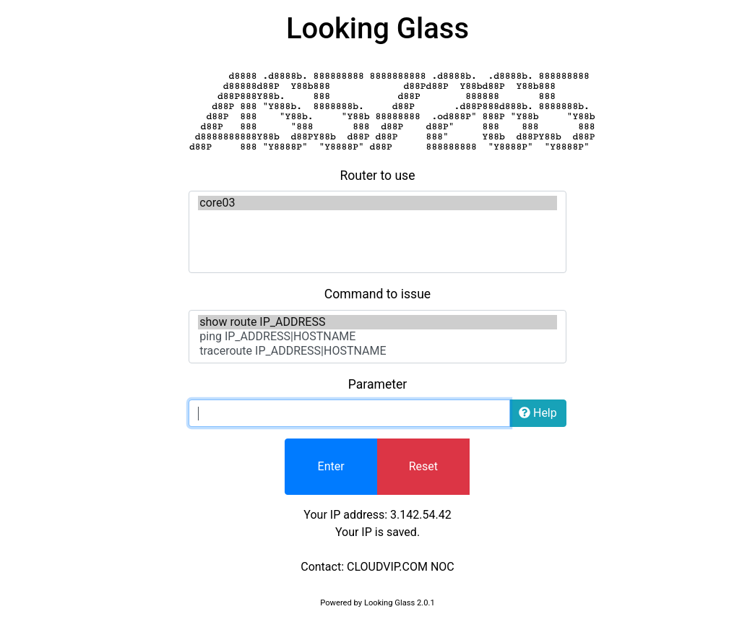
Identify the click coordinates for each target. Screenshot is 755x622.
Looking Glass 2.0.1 (399, 603)
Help (538, 413)
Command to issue (377, 294)
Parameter (377, 384)
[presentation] (591, 467)
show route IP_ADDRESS (377, 322)
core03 (377, 203)
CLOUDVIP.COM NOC (400, 567)
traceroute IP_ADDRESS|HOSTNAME (377, 351)
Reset (423, 466)
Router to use (377, 175)
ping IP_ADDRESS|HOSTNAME (377, 336)
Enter (331, 466)
